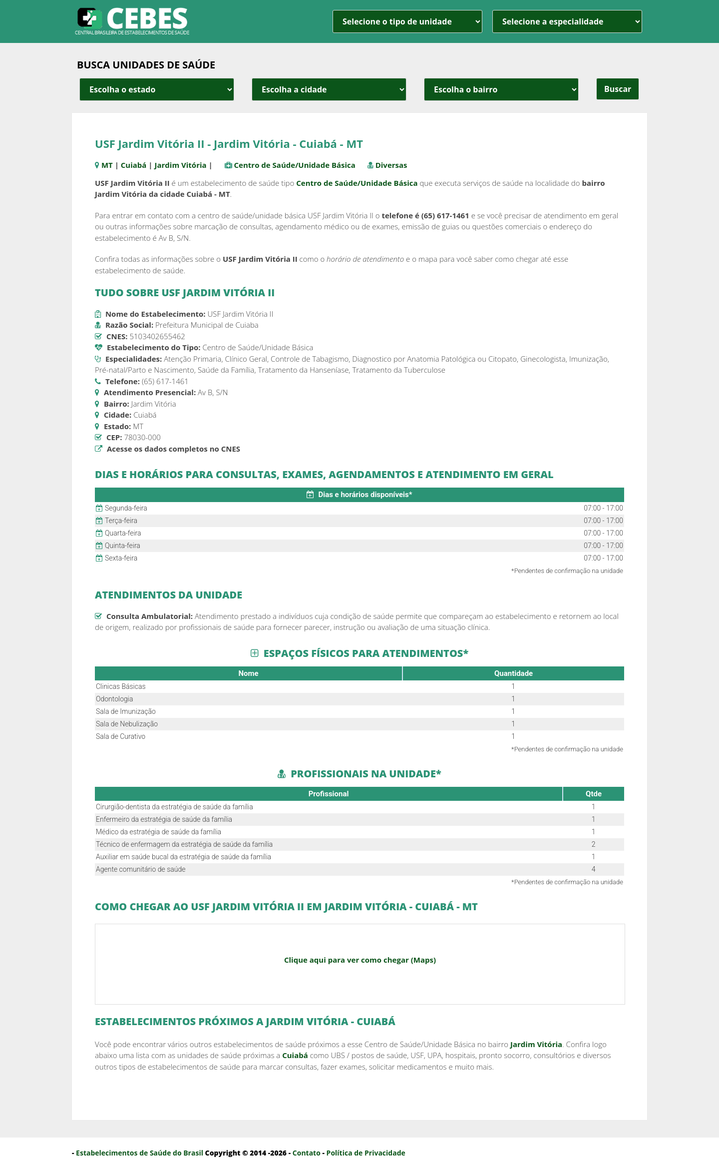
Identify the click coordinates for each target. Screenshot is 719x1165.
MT (107, 165)
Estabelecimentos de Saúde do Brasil (139, 1153)
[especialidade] (567, 21)
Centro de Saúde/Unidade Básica (295, 165)
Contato (307, 1153)
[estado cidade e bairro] (156, 89)
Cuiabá (134, 165)
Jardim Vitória (180, 165)
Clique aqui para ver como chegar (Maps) (360, 960)
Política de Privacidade (366, 1153)
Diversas (391, 165)
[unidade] (407, 21)
